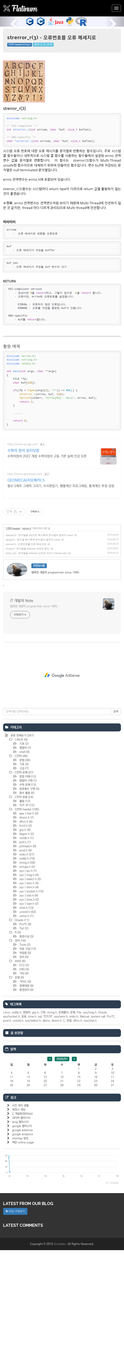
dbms (46, 1135)
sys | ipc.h (28, 985)
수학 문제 (27, 899)
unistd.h (27, 1026)
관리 (20, 1055)
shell (24, 866)
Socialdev (60, 1358)
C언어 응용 (23, 912)
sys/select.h (33, 1135)
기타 (23, 1088)
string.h (26, 643)
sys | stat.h (28, 1010)
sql (40, 1131)
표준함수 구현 (29, 903)
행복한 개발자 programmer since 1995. (34, 721)
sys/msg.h (90, 1127)
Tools (24, 1059)
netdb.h (26, 953)
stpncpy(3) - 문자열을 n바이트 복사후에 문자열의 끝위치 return (39, 650)
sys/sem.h (61, 1131)
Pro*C (25, 1039)
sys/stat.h (90, 1135)
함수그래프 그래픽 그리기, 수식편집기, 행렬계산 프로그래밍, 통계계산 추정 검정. (61, 601)
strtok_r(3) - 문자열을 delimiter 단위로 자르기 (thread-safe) (36, 668)
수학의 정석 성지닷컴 (23, 565)
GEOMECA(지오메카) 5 (26, 595)
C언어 (20, 871)
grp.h (24, 944)
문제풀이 (63, 1127)
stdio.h (26, 969)
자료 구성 (27, 1063)
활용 (24, 916)
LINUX (20, 854)
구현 (42, 1127)
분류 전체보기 (22, 850)
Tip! (23, 1043)
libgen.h (26, 948)
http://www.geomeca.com (24, 589)
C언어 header (13, 643)
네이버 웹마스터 (21, 1232)
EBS (24, 1084)
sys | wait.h (28, 1018)
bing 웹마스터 (20, 1236)
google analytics (22, 1249)
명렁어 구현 (28, 895)
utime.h (26, 1031)
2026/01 (62, 1173)
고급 (23, 883)
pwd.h (25, 965)
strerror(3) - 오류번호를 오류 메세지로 (26, 659)
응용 (23, 1131)
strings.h (27, 981)
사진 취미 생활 (20, 1220)
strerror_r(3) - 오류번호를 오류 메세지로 (51, 37)
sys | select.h (30, 994)
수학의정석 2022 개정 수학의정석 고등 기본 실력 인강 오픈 (47, 571)
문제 (72, 1127)
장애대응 (26, 1100)
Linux (6, 1127)
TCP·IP (26, 920)
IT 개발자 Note (21, 716)
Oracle (21, 1035)
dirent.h (26, 932)
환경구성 (26, 1051)
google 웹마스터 (22, 1241)
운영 (19, 1092)
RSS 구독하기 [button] (15, 1326)
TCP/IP (47, 1131)
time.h (26, 1022)
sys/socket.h (11, 1131)
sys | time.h (29, 1014)
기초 (23, 858)
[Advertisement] (62, 85)
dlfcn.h (25, 936)
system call (98, 1131)
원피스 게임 (18, 1224)
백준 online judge (23, 1257)
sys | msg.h (29, 989)
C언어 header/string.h (19, 44)
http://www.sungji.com (22, 559)
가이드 (25, 1096)
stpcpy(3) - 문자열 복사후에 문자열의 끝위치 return (33, 654)
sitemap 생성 (20, 1253)
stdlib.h (27, 973)
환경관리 (26, 1104)
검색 (115, 826)
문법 (24, 875)
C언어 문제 (23, 887)
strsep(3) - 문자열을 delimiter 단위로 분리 (27, 663)
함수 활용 (26, 907)
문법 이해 (27, 891)
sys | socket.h (31, 1006)
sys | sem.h (29, 998)
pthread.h (27, 961)
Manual (84, 1131)
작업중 (25, 1067)
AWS (19, 1076)
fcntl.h (25, 940)
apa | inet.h (28, 928)
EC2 (24, 1080)
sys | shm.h (29, 1002)
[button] (9, 21)
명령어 (25, 862)
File (79, 1127)
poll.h (25, 957)
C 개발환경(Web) (22, 1228)
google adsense (22, 1245)
